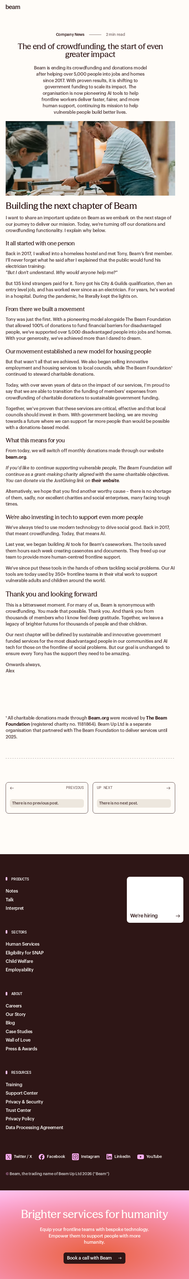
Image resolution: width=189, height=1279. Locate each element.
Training (14, 1085)
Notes (12, 891)
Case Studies (19, 1031)
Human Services (23, 944)
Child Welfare (19, 961)
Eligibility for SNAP (25, 953)
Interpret (15, 908)
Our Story (16, 1014)
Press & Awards (21, 1049)
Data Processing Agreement (34, 1127)
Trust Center (18, 1110)
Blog (10, 1023)
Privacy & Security (24, 1102)
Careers (14, 1006)
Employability (20, 970)
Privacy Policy (20, 1119)
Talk (10, 900)
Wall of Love (18, 1040)
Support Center (22, 1093)
